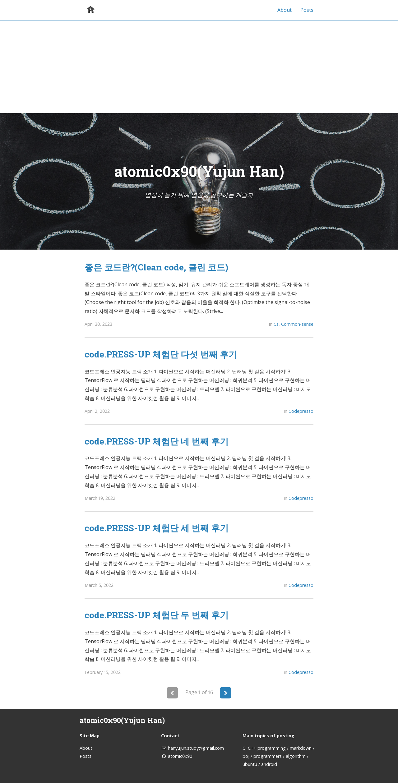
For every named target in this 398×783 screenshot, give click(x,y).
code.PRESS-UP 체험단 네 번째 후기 (157, 441)
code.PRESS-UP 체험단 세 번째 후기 (157, 527)
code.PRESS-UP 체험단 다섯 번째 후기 (161, 354)
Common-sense (297, 324)
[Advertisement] (199, 66)
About (284, 10)
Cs (276, 324)
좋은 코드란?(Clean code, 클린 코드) (156, 267)
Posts (306, 10)
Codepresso (301, 411)
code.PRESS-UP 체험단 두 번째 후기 (157, 614)
